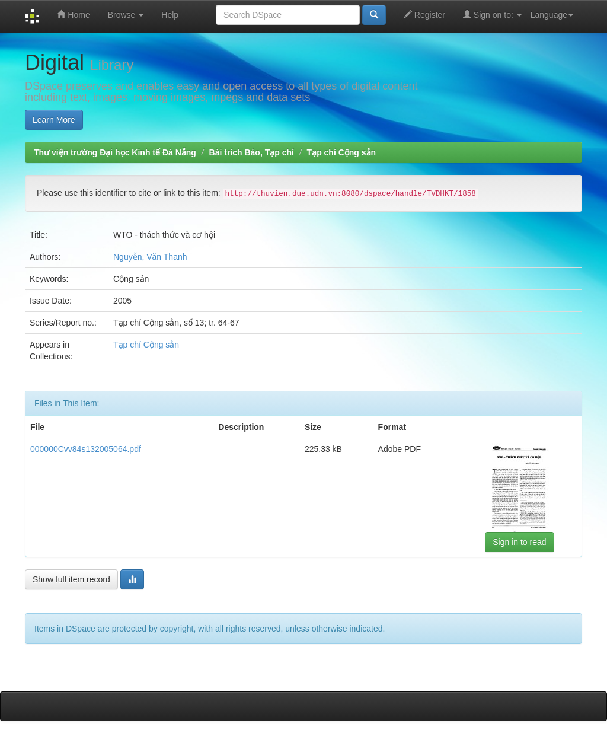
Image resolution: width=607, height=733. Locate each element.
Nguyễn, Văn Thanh (150, 257)
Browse (126, 15)
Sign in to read (519, 542)
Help (169, 15)
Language (552, 15)
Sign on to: (492, 14)
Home (73, 14)
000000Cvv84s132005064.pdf (85, 449)
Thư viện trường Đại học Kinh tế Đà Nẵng (115, 152)
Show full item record (71, 579)
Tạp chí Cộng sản (341, 152)
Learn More (54, 120)
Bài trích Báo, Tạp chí (251, 152)
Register (424, 14)
